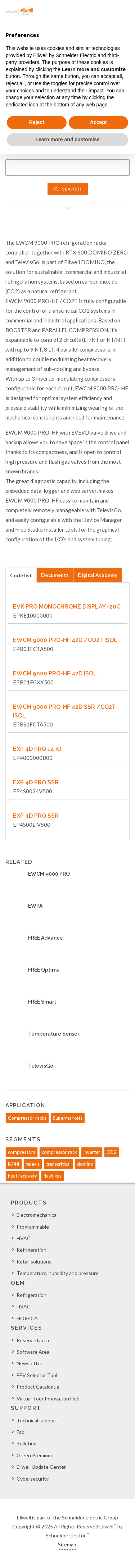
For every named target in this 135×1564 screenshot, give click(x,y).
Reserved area (33, 1340)
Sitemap (67, 1544)
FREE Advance (45, 938)
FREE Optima (44, 970)
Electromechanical (37, 1215)
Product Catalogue (38, 1387)
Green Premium (34, 1455)
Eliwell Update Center (41, 1467)
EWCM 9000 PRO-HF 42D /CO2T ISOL (65, 640)
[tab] (21, 575)
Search (68, 189)
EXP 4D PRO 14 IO (37, 749)
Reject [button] (36, 122)
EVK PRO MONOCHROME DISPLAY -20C (66, 606)
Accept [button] (98, 122)
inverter (92, 1152)
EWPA (35, 906)
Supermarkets (67, 1118)
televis (33, 1164)
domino (85, 1164)
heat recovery (22, 1176)
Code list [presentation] (21, 575)
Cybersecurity (33, 1479)
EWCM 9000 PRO (49, 874)
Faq (20, 1432)
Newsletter (29, 1363)
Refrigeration (31, 1250)
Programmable (33, 1227)
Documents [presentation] (55, 575)
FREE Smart (42, 1002)
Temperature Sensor (53, 1034)
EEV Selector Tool (37, 1375)
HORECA (27, 1318)
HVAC (24, 1238)
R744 (13, 1164)
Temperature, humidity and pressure (58, 1273)
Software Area (33, 1352)
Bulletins (26, 1443)
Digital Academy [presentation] (97, 575)
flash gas (53, 1176)
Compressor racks (27, 1118)
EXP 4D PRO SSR (36, 782)
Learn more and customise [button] (67, 139)
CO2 (112, 1152)
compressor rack (59, 1152)
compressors (21, 1152)
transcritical (58, 1164)
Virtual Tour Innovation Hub (48, 1398)
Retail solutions (34, 1261)
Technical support (37, 1420)
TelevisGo (40, 1066)
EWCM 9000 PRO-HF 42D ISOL (55, 673)
